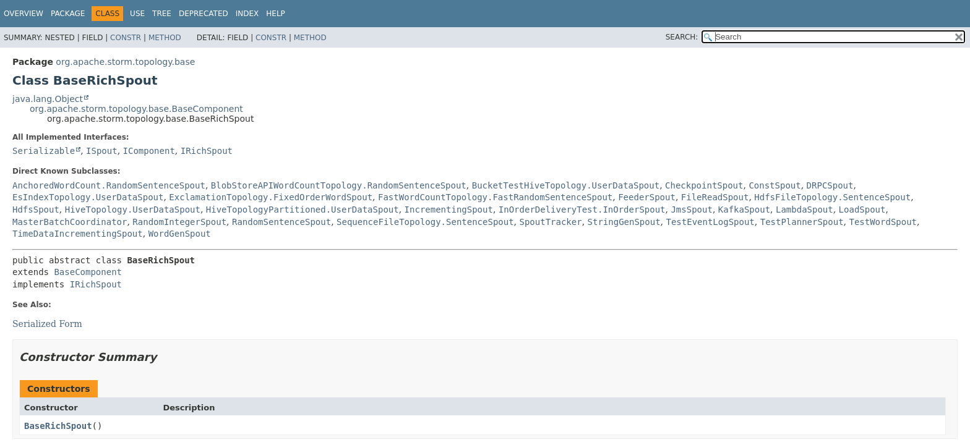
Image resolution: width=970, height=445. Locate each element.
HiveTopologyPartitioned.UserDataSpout (302, 209)
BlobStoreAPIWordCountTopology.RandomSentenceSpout (338, 185)
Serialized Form (47, 324)
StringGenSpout (624, 222)
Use (137, 13)
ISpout (102, 151)
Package (68, 13)
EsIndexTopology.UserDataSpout (87, 197)
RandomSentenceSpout (281, 222)
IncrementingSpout (449, 209)
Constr (125, 37)
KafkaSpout (744, 209)
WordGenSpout (179, 234)
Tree (161, 13)
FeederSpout (647, 197)
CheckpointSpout (704, 185)
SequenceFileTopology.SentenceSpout (425, 222)
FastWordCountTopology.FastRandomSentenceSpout (495, 197)
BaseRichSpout (58, 426)
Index (247, 13)
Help (275, 13)
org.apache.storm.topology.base (125, 62)
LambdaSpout (804, 209)
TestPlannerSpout (802, 222)
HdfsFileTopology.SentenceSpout (832, 197)
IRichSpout (207, 151)
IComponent (149, 151)
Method (164, 37)
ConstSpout (774, 185)
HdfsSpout (35, 209)
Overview (23, 13)
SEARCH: (682, 37)
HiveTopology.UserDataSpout (132, 209)
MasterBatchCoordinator (69, 222)
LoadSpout (862, 209)
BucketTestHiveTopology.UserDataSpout (565, 185)
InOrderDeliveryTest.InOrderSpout (582, 209)
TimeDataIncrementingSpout (77, 234)
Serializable (43, 151)
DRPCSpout (830, 185)
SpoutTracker (551, 222)
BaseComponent (88, 272)
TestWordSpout (883, 222)
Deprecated (203, 13)
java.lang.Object (47, 99)
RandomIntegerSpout (179, 222)
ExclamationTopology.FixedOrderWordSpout (270, 197)
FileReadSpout (715, 197)
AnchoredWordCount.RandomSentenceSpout (108, 185)
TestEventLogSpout (710, 222)
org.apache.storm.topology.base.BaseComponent (136, 109)
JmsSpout (691, 209)
